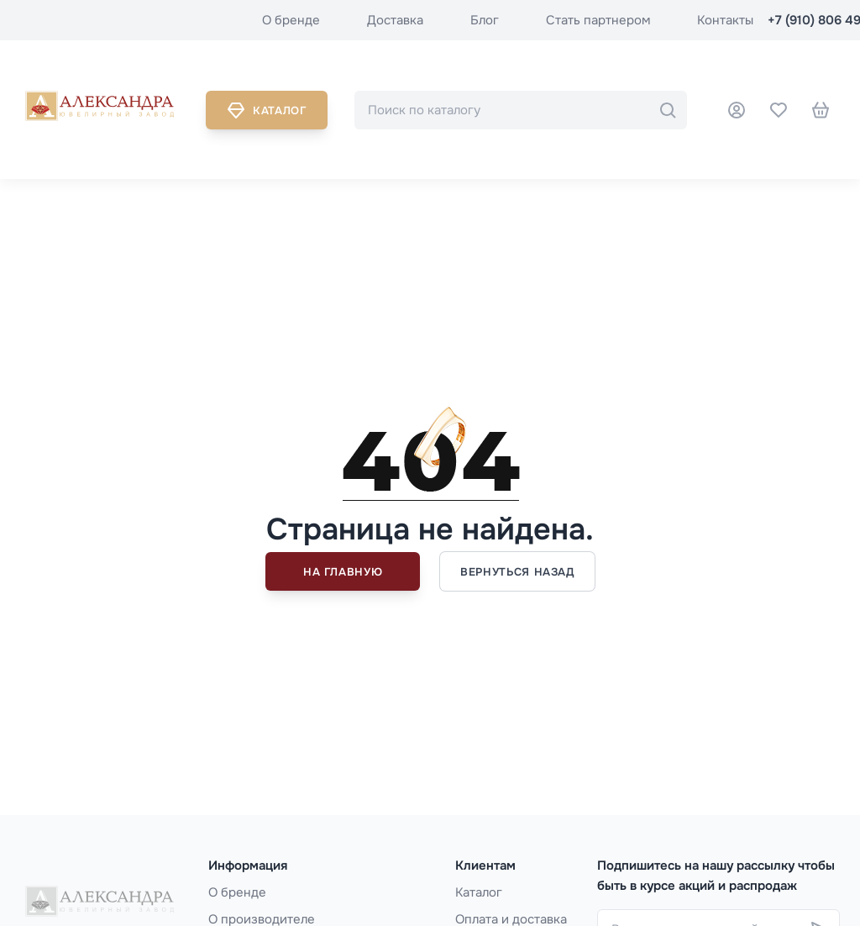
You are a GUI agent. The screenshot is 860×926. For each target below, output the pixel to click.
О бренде (291, 20)
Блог (484, 20)
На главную (343, 572)
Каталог (266, 110)
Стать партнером (598, 20)
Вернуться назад (517, 572)
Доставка (395, 20)
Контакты (725, 20)
